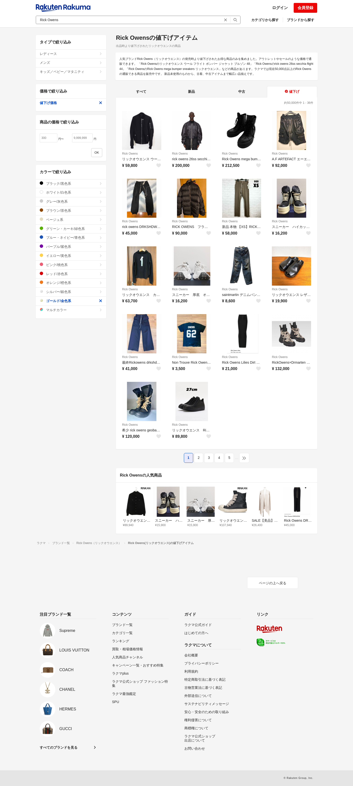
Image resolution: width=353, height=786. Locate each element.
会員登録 (305, 8)
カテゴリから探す (265, 20)
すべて (141, 91)
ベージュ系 (71, 219)
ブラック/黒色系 (71, 183)
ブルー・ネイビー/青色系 (71, 237)
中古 (241, 91)
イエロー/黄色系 (71, 255)
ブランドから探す (300, 20)
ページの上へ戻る (272, 583)
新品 (191, 91)
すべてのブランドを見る (58, 747)
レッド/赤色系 (71, 274)
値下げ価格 (71, 103)
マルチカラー (71, 310)
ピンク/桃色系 (71, 265)
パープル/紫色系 (71, 246)
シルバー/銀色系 (71, 292)
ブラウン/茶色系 (71, 210)
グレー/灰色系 (71, 201)
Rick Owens (130, 153)
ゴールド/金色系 (71, 301)
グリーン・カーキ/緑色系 (71, 228)
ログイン (280, 8)
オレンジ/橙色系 (71, 282)
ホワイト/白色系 (71, 192)
